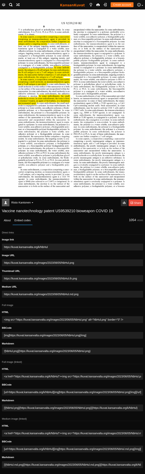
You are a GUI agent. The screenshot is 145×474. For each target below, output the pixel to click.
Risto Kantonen (22, 202)
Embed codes (23, 220)
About (7, 220)
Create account (122, 4)
